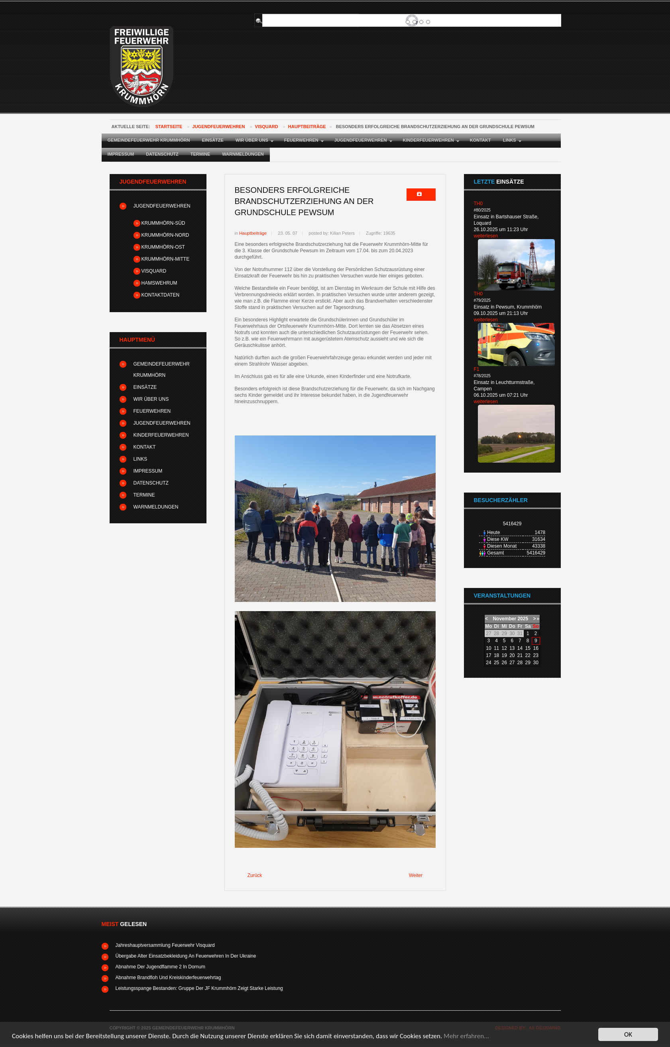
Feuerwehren (152, 411)
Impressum (148, 471)
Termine (144, 495)
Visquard (266, 126)
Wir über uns (151, 399)
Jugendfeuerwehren (219, 126)
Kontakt (145, 447)
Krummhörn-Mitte (165, 259)
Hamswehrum (159, 283)
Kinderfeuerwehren (161, 435)
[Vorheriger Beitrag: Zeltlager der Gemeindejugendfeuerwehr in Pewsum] (251, 876)
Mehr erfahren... (466, 1036)
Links (140, 459)
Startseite (169, 126)
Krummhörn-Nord (165, 235)
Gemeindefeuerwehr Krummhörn (162, 369)
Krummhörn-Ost (163, 247)
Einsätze (145, 387)
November (504, 618)
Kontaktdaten (160, 295)
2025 (522, 618)
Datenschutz (151, 483)
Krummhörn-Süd (163, 223)
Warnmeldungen (156, 507)
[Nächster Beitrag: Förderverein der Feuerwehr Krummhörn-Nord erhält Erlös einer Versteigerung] (419, 876)
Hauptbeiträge (307, 126)
